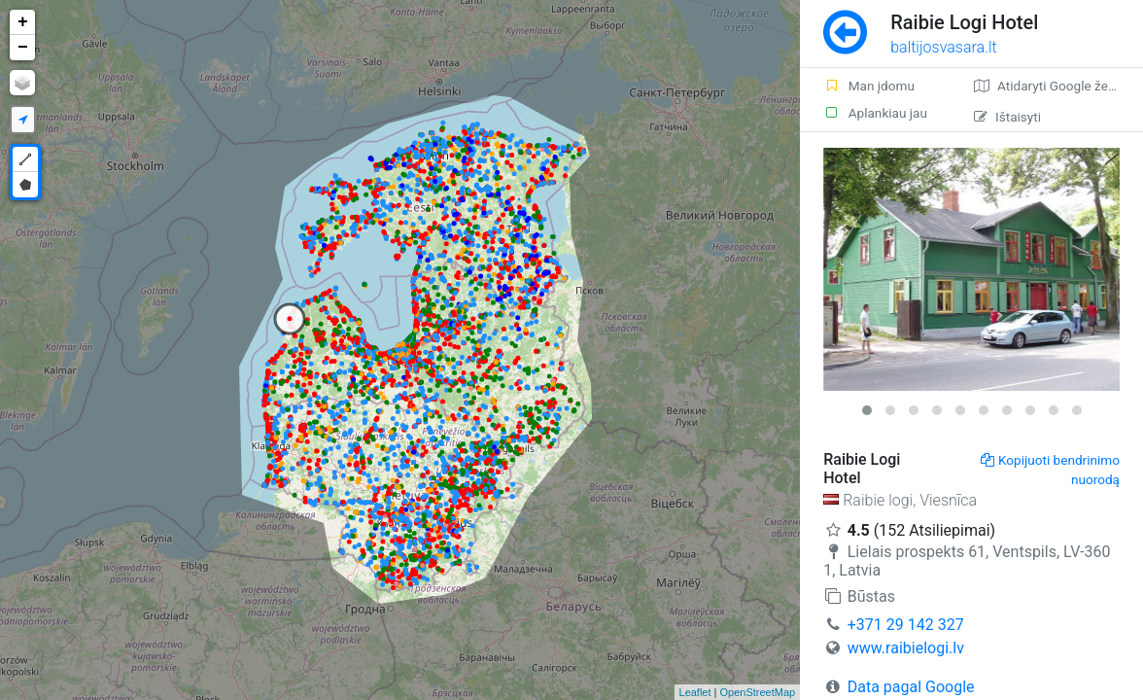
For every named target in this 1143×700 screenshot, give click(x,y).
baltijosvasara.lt (943, 47)
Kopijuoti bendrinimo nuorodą (1050, 469)
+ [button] (22, 22)
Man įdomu (869, 85)
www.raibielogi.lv (906, 648)
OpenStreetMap (758, 692)
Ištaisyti (1007, 116)
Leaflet (695, 692)
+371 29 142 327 (906, 624)
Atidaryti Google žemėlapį (1058, 85)
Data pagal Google (911, 687)
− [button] (22, 47)
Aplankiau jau (875, 113)
